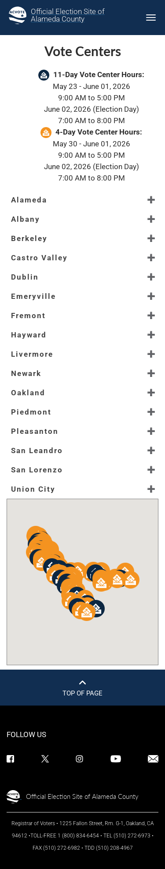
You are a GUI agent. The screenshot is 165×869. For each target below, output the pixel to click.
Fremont (28, 315)
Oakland (28, 392)
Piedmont (31, 412)
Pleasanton (35, 431)
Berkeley (29, 238)
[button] (96, 608)
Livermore (32, 354)
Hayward (29, 334)
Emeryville (33, 296)
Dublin (25, 277)
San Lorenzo (37, 469)
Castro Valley (39, 257)
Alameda (29, 199)
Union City (33, 489)
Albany (25, 219)
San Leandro (37, 450)
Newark (26, 373)
